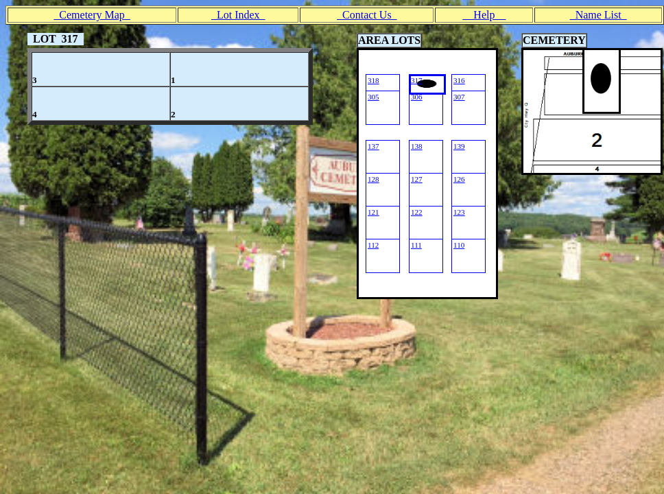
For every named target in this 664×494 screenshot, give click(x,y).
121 (373, 212)
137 (373, 146)
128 (373, 179)
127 (417, 179)
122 (417, 212)
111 (416, 245)
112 (373, 245)
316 (459, 80)
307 (459, 97)
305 (373, 97)
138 (417, 146)
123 (459, 212)
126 (459, 179)
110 (458, 245)
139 (459, 146)
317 (417, 80)
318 (373, 80)
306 (417, 97)
